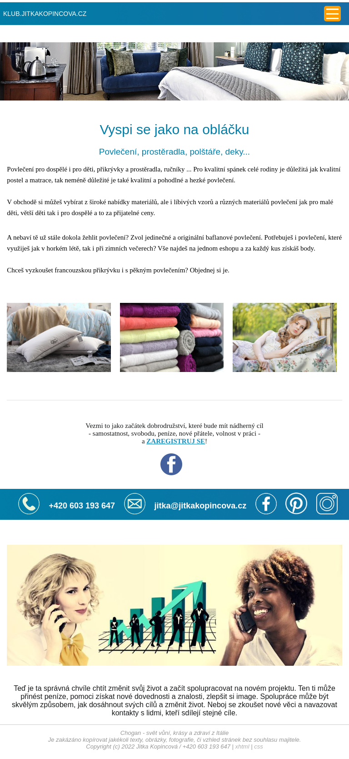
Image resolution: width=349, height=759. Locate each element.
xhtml (242, 746)
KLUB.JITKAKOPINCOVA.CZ (44, 13)
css (258, 746)
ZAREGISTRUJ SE (175, 441)
